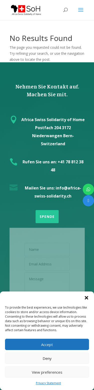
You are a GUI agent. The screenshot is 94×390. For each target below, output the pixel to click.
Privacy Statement (48, 383)
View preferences (47, 372)
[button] (86, 297)
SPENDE (47, 216)
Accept (47, 344)
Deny (47, 358)
